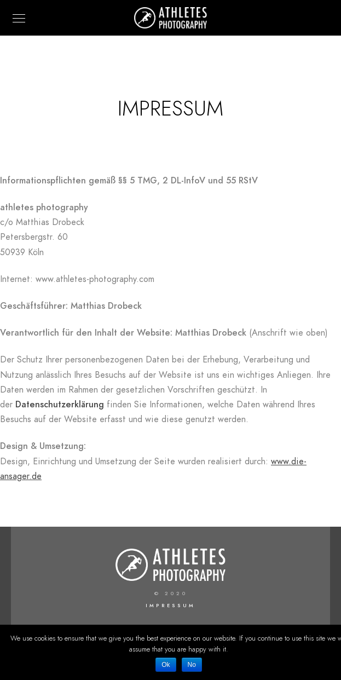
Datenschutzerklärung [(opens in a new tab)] (59, 405)
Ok (165, 665)
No (192, 665)
